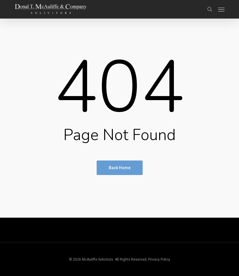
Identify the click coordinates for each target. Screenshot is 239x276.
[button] (221, 9)
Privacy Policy (159, 259)
